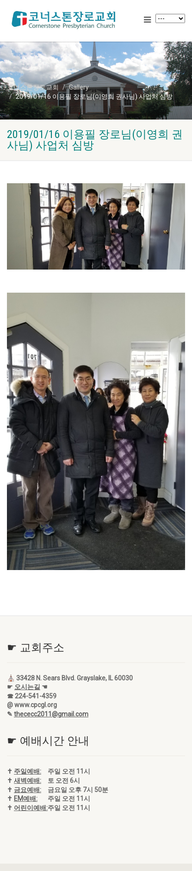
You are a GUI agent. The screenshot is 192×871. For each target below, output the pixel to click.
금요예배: (27, 789)
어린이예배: (31, 807)
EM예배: (25, 798)
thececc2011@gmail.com (51, 714)
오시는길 (27, 687)
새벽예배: (27, 780)
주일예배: (27, 771)
